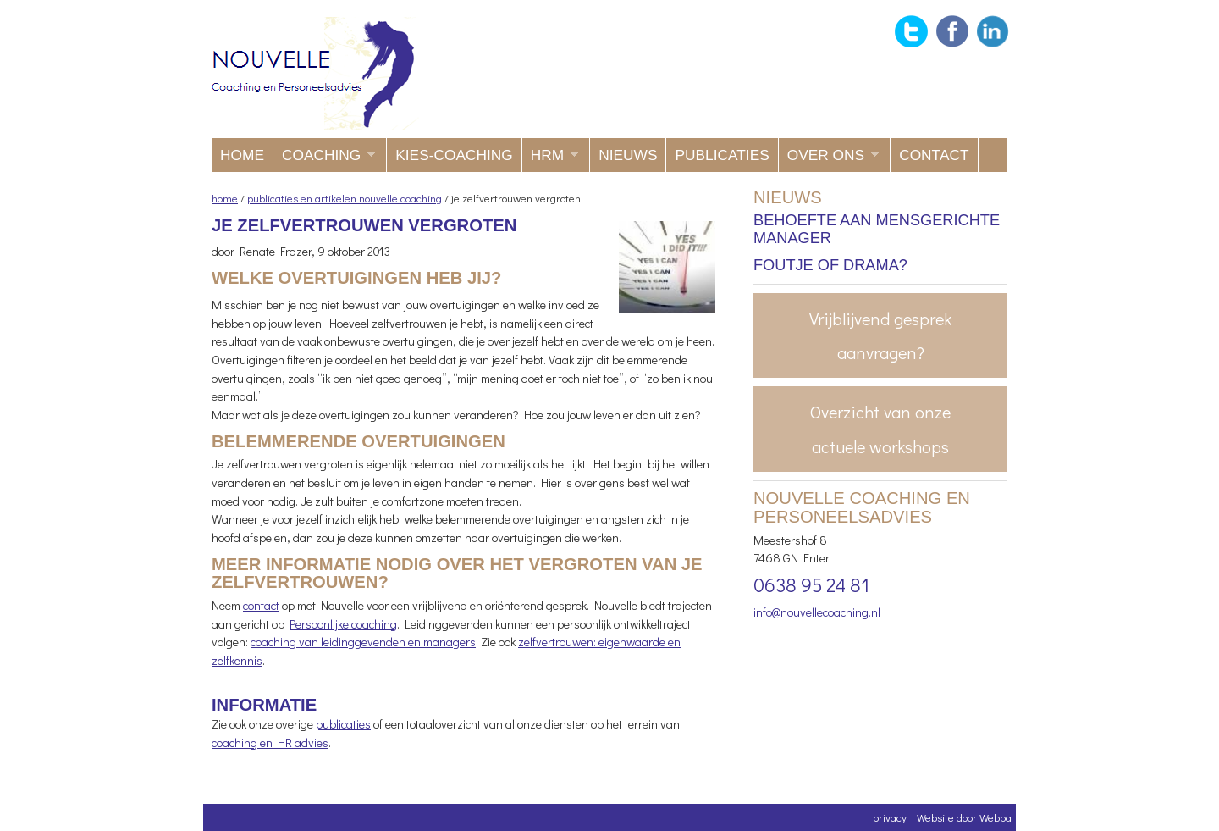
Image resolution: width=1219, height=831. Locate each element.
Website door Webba (964, 817)
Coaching (324, 159)
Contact (933, 155)
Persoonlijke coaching (343, 624)
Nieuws (627, 155)
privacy (890, 817)
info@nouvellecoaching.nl (816, 612)
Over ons (829, 159)
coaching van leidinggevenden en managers (363, 642)
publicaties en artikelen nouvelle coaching (344, 198)
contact (261, 605)
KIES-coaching (454, 155)
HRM (550, 159)
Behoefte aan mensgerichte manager (876, 229)
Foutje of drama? (830, 265)
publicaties (343, 724)
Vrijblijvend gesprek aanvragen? (880, 335)
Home (242, 155)
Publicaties (722, 155)
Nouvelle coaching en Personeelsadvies (315, 73)
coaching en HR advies (270, 742)
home (225, 198)
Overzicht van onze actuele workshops (880, 429)
